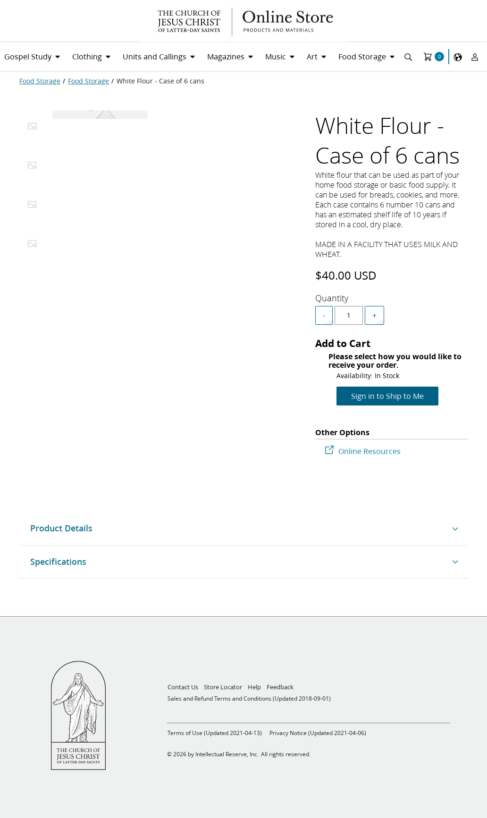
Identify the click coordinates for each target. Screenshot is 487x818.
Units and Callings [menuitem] (154, 56)
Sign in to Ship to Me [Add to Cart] (387, 395)
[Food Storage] (40, 81)
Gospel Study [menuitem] (27, 56)
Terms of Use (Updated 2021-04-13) (215, 733)
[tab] (32, 128)
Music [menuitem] (275, 56)
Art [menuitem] (312, 56)
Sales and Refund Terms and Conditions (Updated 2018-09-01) (249, 698)
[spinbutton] (349, 315)
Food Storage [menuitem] (362, 56)
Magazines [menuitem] (225, 56)
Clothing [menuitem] (87, 56)
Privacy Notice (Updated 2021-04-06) (317, 733)
